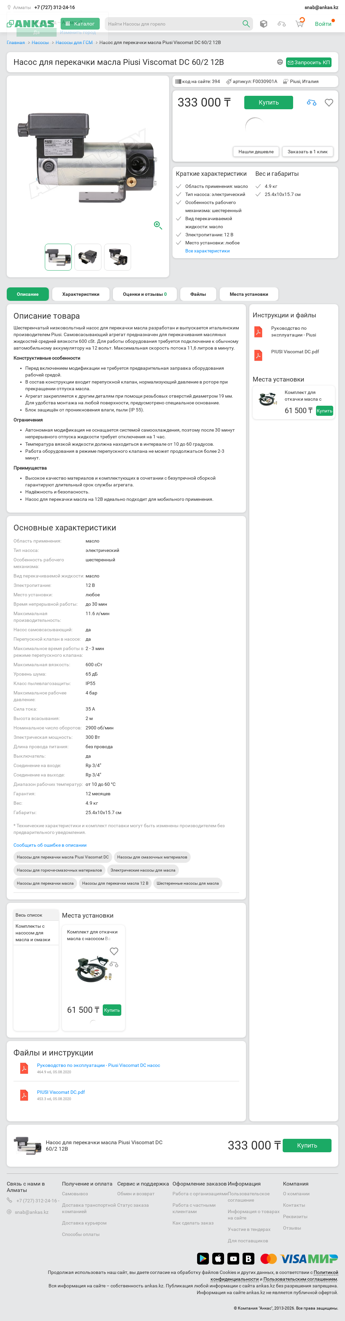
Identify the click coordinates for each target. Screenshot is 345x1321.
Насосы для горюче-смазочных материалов (59, 870)
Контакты (294, 1205)
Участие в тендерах (249, 1229)
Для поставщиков (248, 1240)
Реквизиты (295, 1216)
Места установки (249, 294)
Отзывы (292, 1228)
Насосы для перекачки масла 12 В (115, 883)
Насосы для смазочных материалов (152, 857)
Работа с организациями (200, 1193)
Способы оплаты (81, 1234)
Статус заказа (133, 1205)
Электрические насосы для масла (143, 870)
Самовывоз (75, 1193)
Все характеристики (207, 250)
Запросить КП (312, 62)
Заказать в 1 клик (308, 151)
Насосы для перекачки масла (45, 883)
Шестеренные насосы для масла (188, 883)
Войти (325, 22)
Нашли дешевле (256, 151)
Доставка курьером (84, 1223)
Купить (269, 102)
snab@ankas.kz (321, 7)
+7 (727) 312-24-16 (54, 7)
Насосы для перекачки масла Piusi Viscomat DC (63, 857)
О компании (296, 1193)
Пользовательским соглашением (300, 1279)
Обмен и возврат (136, 1193)
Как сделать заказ (193, 1223)
